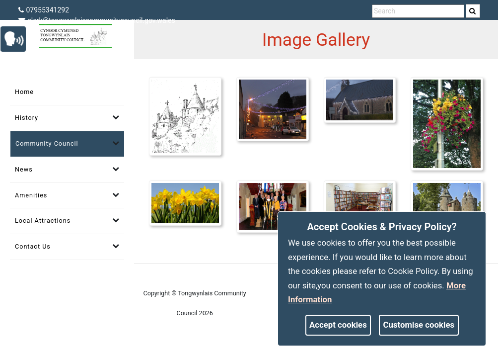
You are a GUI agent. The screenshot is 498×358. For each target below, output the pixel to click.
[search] (473, 11)
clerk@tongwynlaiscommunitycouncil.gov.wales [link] (96, 20)
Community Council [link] (46, 143)
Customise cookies (419, 325)
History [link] (26, 117)
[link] (472, 10)
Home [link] (24, 91)
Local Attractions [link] (43, 220)
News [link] (24, 169)
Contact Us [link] (33, 246)
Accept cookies (338, 325)
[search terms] (418, 11)
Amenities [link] (31, 195)
